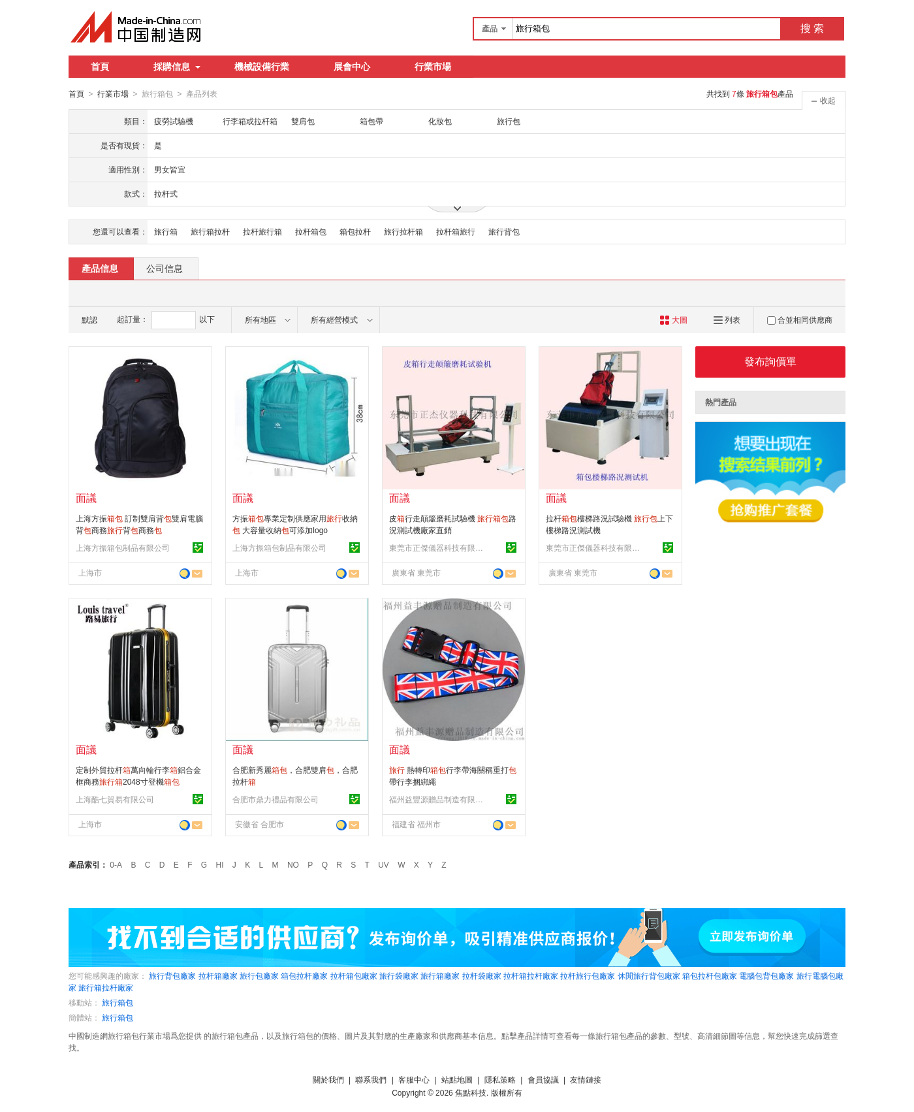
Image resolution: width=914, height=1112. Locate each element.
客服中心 (414, 1079)
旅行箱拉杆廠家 (105, 987)
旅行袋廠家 (398, 975)
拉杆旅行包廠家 (587, 975)
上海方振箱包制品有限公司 (123, 547)
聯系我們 (370, 1079)
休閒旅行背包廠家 (649, 975)
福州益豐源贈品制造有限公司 (438, 799)
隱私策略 (500, 1079)
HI (220, 864)
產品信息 (100, 268)
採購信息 (176, 66)
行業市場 (433, 66)
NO (293, 864)
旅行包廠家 (259, 975)
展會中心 (352, 66)
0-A (116, 864)
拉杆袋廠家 (481, 975)
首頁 (100, 66)
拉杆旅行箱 (262, 231)
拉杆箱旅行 (455, 231)
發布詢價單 (770, 361)
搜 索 (812, 28)
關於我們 (328, 1079)
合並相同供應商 (799, 319)
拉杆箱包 (310, 231)
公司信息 (164, 268)
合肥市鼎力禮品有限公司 (275, 799)
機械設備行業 (261, 66)
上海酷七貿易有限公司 (115, 799)
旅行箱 (166, 231)
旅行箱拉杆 (210, 231)
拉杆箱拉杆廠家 (530, 975)
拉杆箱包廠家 (353, 975)
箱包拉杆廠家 (304, 975)
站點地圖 (457, 1079)
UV (383, 864)
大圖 (673, 319)
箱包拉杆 (355, 231)
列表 (727, 319)
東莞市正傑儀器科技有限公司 (438, 547)
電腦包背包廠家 (766, 975)
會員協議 (543, 1079)
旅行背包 (504, 231)
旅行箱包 (117, 1002)
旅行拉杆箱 (403, 231)
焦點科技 (470, 1092)
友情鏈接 (585, 1079)
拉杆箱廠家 (218, 975)
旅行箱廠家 (440, 975)
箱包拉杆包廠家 (709, 975)
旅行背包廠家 (172, 975)
